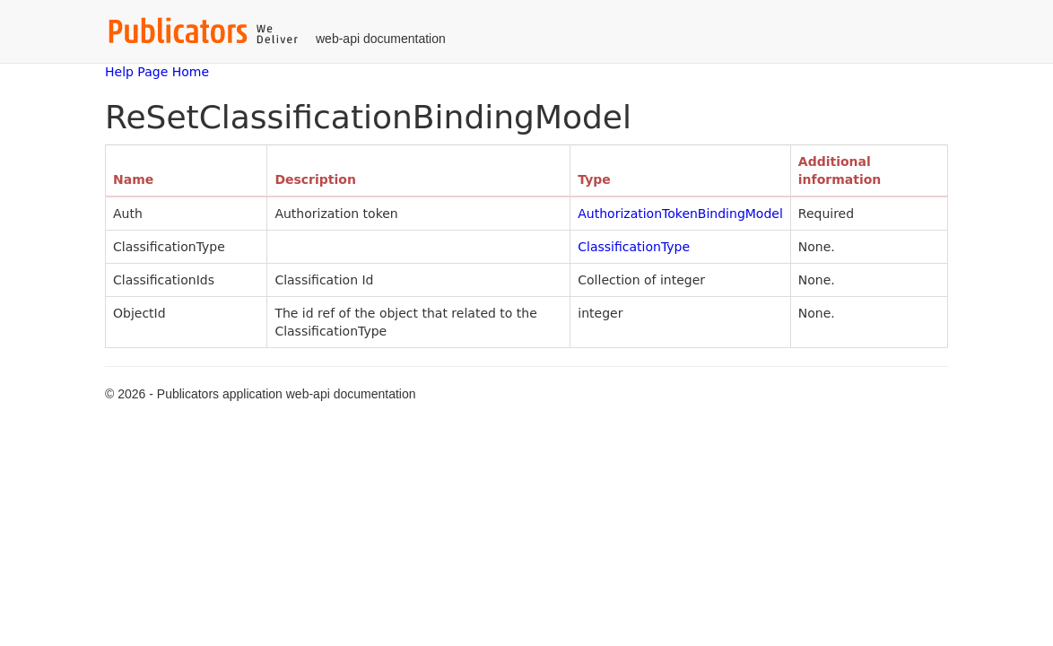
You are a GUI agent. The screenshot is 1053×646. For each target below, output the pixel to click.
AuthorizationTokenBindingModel (680, 213)
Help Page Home (157, 72)
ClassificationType (634, 247)
